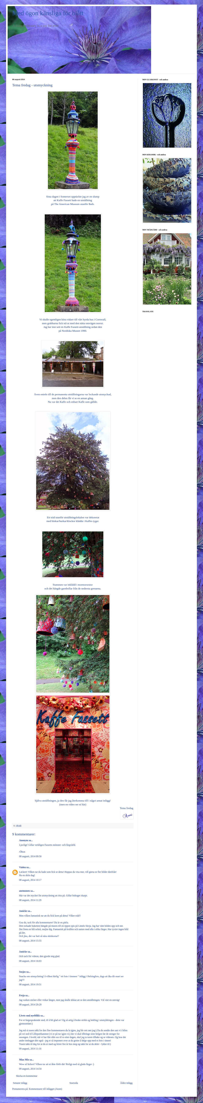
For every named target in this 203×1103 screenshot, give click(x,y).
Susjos (22, 971)
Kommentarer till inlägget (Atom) (45, 1089)
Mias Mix (24, 1059)
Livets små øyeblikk (29, 1015)
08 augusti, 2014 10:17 (30, 880)
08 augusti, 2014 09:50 (30, 856)
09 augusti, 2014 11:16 (30, 1048)
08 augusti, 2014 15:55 (30, 940)
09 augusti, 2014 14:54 (30, 1068)
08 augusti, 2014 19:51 (30, 984)
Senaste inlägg (20, 1083)
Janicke (23, 911)
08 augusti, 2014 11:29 (30, 900)
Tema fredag (126, 808)
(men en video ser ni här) (72, 804)
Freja (22, 995)
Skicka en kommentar (26, 1076)
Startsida (73, 1083)
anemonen (24, 891)
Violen (22, 867)
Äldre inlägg (126, 1083)
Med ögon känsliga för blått (47, 13)
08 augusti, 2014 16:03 (30, 961)
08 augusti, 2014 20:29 (30, 1004)
